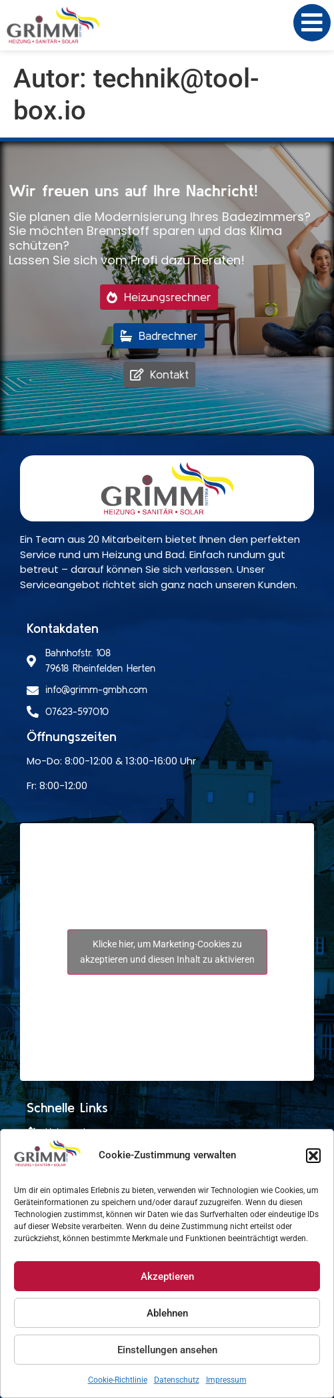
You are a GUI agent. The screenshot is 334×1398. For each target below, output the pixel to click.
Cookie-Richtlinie (117, 1380)
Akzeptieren (167, 1276)
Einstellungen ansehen (167, 1350)
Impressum (226, 1380)
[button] (313, 1155)
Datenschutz (176, 1380)
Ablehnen (167, 1313)
